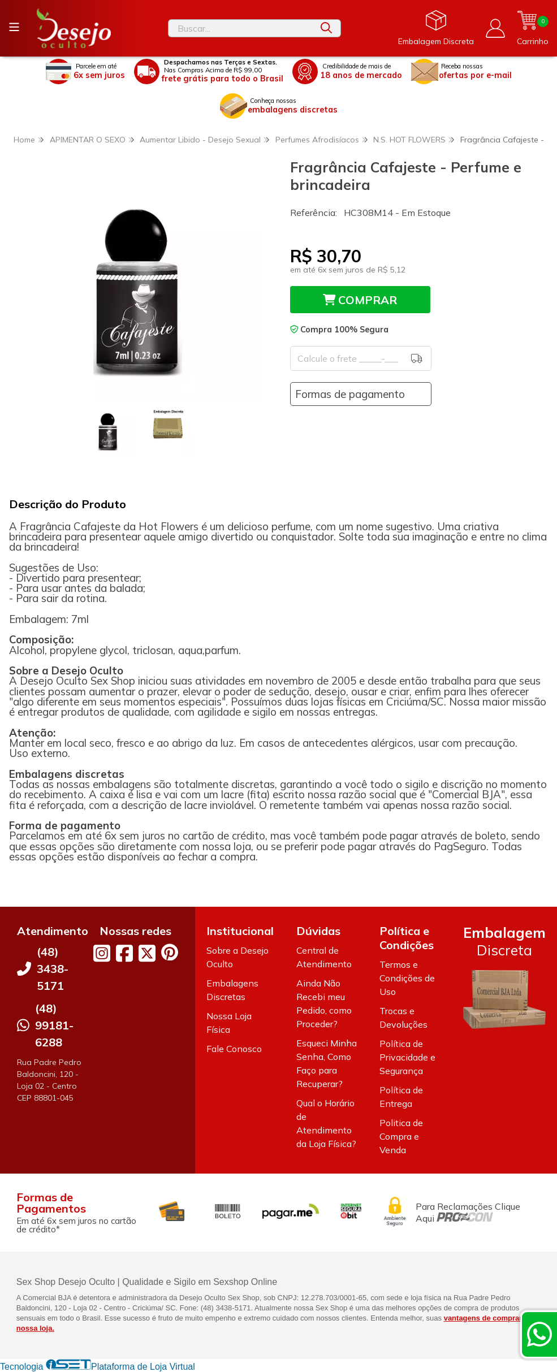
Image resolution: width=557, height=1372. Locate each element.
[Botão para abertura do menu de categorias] (14, 27)
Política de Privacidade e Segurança (407, 1057)
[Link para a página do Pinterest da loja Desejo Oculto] (169, 952)
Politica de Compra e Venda (401, 1136)
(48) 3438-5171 (52, 969)
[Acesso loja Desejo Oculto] (495, 28)
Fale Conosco (234, 1048)
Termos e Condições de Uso (407, 978)
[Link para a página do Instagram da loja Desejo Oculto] (101, 953)
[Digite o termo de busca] (240, 28)
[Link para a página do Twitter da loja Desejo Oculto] (147, 953)
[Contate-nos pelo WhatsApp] (539, 1334)
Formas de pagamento (350, 394)
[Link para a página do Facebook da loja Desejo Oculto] (124, 953)
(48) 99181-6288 (54, 1025)
